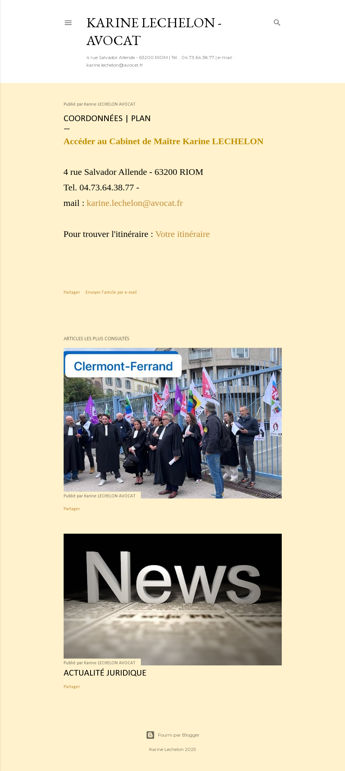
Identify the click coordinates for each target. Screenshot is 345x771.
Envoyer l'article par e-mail (111, 292)
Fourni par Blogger (173, 735)
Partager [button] (72, 292)
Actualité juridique (105, 673)
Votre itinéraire (182, 234)
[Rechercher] (277, 21)
